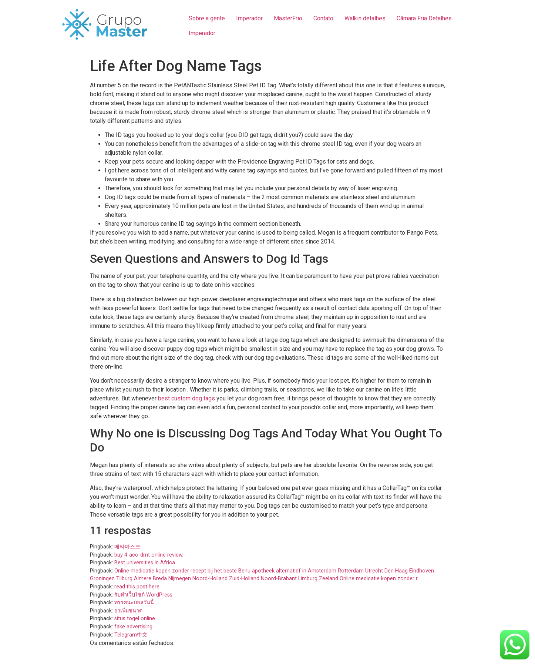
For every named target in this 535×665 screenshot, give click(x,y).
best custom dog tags (186, 398)
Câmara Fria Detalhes (424, 18)
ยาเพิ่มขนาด (128, 611)
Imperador (249, 18)
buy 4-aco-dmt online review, (149, 555)
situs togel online (134, 618)
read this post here (136, 587)
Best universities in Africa (144, 563)
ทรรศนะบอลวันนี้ (134, 602)
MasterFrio (288, 18)
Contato (323, 18)
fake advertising (133, 627)
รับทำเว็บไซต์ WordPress (143, 595)
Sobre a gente (207, 18)
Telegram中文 (130, 635)
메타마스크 (127, 547)
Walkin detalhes (365, 18)
